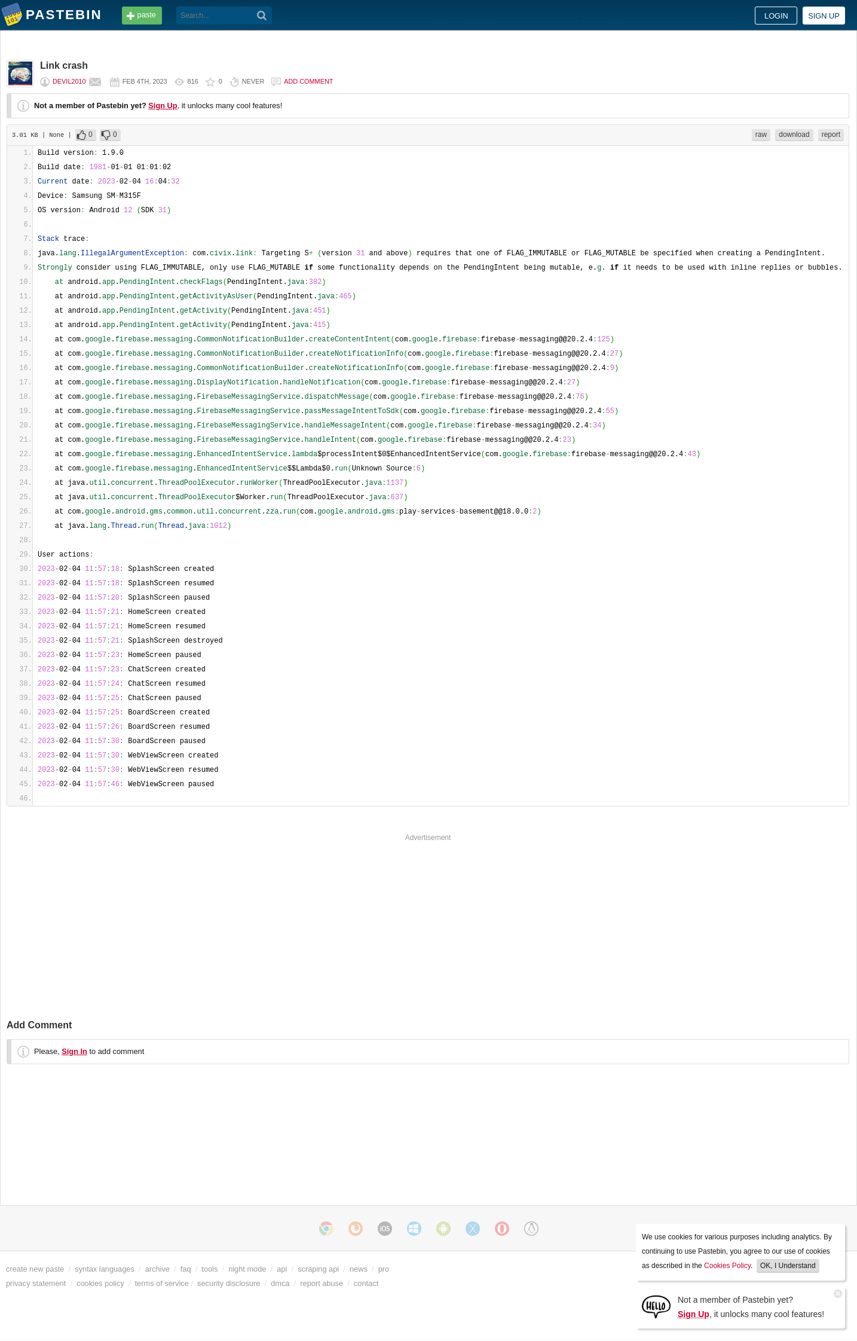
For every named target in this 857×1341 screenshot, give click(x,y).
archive (157, 1268)
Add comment (308, 81)
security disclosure (228, 1283)
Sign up (824, 15)
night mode (247, 1268)
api (282, 1268)
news (359, 1268)
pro (384, 1268)
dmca (280, 1283)
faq (185, 1268)
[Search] (262, 16)
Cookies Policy (727, 1265)
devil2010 (69, 81)
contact (366, 1283)
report (831, 134)
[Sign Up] (656, 1306)
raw (761, 134)
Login (776, 15)
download (794, 134)
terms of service (162, 1283)
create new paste (35, 1268)
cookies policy (100, 1283)
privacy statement (36, 1283)
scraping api (318, 1268)
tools (209, 1268)
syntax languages (104, 1268)
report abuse (321, 1283)
